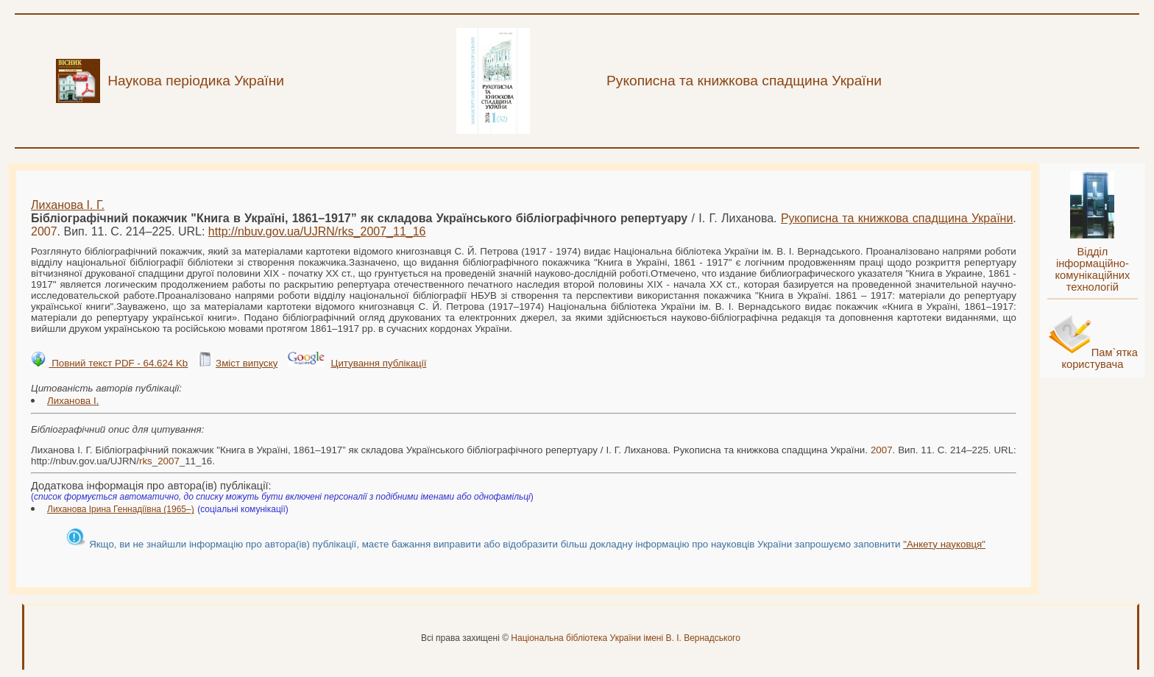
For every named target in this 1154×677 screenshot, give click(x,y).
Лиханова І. (73, 400)
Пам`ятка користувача (1099, 358)
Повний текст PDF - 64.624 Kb (118, 363)
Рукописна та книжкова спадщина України (897, 218)
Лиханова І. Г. (68, 205)
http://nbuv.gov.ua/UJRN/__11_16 (317, 231)
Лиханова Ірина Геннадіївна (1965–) (120, 509)
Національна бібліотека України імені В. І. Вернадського (625, 638)
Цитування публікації (379, 363)
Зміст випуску (246, 363)
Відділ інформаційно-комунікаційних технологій (1092, 269)
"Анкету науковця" (944, 544)
